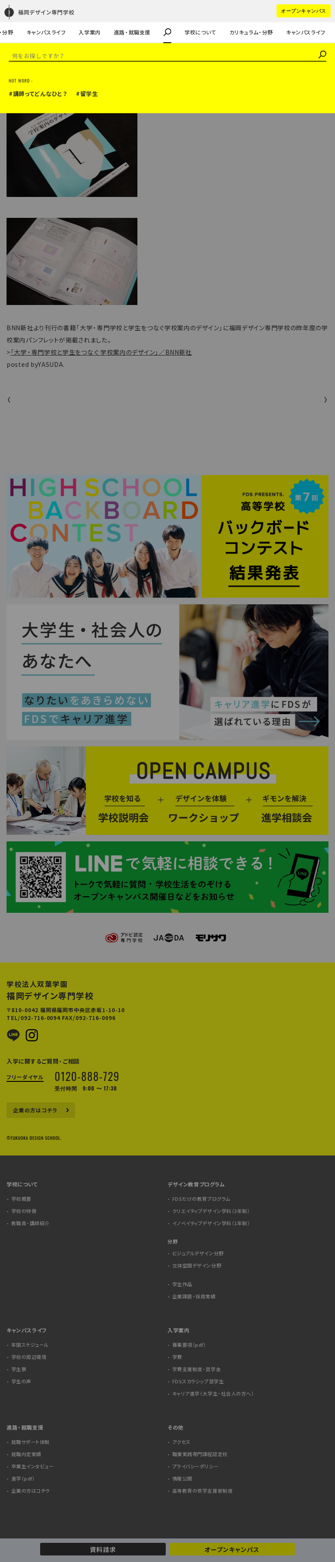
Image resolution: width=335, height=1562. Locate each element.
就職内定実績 (26, 1454)
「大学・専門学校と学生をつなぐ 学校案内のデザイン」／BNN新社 (101, 352)
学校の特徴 (24, 1211)
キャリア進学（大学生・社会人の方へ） (213, 1393)
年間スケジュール (30, 1345)
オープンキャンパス (232, 1549)
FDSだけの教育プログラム (201, 1199)
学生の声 (21, 20)
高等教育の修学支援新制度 (202, 1490)
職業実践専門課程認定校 (200, 1454)
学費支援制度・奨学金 (196, 1369)
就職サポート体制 (30, 1442)
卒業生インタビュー (32, 1466)
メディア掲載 (24, 82)
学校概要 (21, 1199)
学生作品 (182, 1284)
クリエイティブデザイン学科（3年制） (211, 1211)
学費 (177, 1357)
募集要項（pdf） (189, 1345)
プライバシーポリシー (195, 1466)
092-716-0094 (41, 1018)
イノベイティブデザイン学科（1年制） (211, 1223)
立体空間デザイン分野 (197, 1265)
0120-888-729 (87, 1076)
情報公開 (182, 1478)
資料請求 (103, 1549)
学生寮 (19, 1369)
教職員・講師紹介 (32, 20)
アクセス (181, 1442)
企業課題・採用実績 (35, 20)
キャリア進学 (49, 20)
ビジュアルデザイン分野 (198, 1253)
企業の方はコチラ (32, 20)
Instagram (32, 1035)
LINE (13, 1035)
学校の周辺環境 (29, 1357)
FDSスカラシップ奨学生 (198, 1381)
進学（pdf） (23, 1478)
